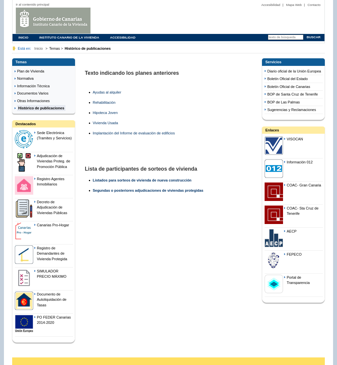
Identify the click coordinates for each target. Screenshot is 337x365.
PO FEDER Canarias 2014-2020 (54, 320)
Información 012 (300, 162)
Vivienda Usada (105, 123)
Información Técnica (33, 86)
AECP (292, 231)
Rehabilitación (104, 102)
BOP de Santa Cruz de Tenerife (292, 94)
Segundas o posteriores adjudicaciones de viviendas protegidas (148, 190)
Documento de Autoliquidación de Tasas (51, 299)
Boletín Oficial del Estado (287, 79)
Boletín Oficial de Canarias (288, 87)
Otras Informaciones (33, 101)
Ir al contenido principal (32, 4)
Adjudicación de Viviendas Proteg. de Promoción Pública (53, 161)
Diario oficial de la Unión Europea (294, 71)
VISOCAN (295, 139)
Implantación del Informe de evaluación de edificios (134, 133)
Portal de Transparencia (298, 280)
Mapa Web (294, 5)
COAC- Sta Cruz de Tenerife (303, 211)
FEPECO (294, 254)
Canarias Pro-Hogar (53, 225)
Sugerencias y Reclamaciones (291, 110)
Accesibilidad (270, 5)
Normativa (25, 78)
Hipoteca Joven (105, 113)
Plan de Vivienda (30, 71)
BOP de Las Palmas (283, 102)
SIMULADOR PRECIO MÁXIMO (51, 274)
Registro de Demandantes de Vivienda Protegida (52, 253)
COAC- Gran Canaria (304, 185)
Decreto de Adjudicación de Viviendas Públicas (52, 207)
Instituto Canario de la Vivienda (69, 37)
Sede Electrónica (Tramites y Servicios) (54, 135)
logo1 (72, 21)
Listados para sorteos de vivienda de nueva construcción (142, 180)
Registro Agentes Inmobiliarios (51, 181)
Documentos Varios (32, 93)
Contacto (314, 5)
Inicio (23, 37)
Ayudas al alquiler (107, 92)
